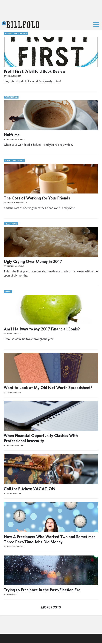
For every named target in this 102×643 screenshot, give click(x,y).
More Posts (51, 607)
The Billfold (20, 25)
